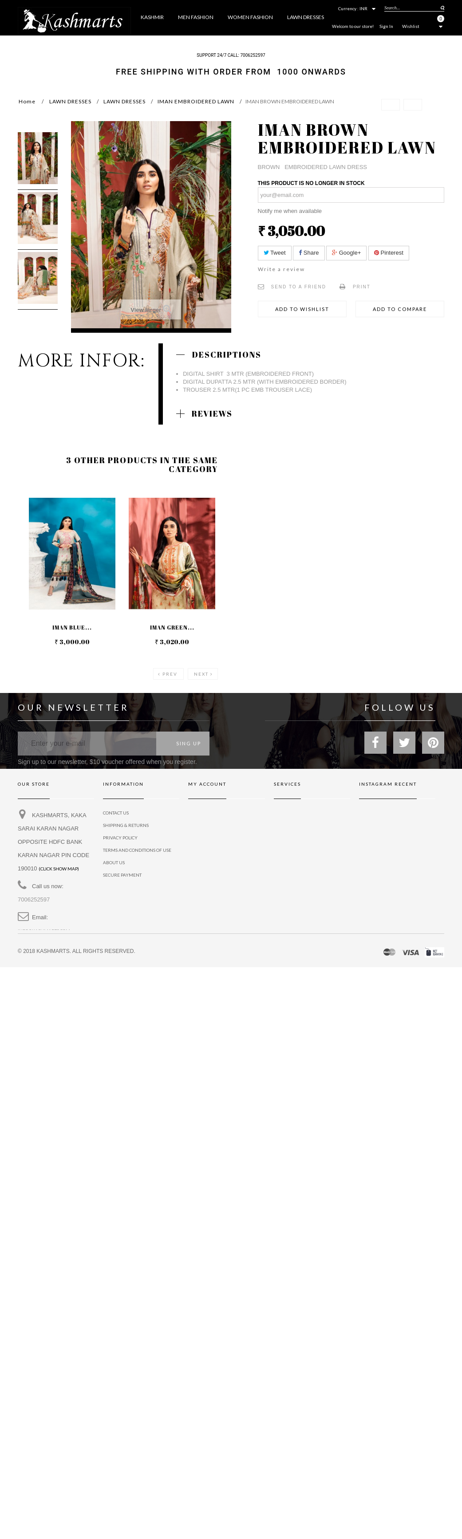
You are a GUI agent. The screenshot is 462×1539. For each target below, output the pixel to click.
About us (114, 863)
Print (362, 286)
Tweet (275, 252)
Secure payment (122, 875)
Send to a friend (298, 286)
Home (27, 101)
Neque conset (290, 851)
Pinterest (388, 252)
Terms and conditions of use (137, 851)
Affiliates (285, 838)
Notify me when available (290, 211)
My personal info (209, 851)
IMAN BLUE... (72, 627)
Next (201, 674)
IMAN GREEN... (172, 627)
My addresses (204, 838)
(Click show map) (59, 869)
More (327, 41)
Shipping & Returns (126, 826)
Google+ (346, 252)
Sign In (386, 26)
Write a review (281, 269)
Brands (283, 813)
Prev (170, 674)
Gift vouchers (291, 826)
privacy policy (120, 838)
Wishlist (410, 26)
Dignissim (285, 875)
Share (309, 252)
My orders (201, 813)
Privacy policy (291, 863)
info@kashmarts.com (44, 931)
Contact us (116, 813)
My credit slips (205, 826)
